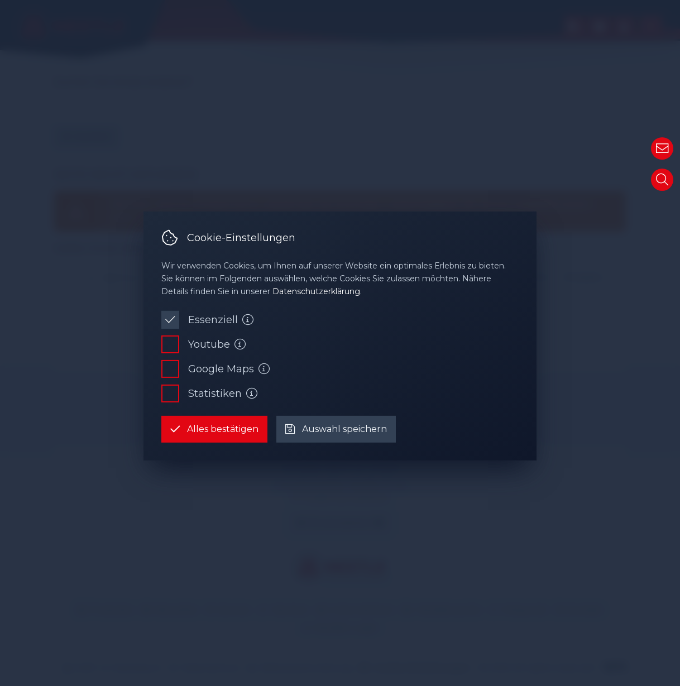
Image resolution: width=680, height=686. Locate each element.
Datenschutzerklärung (316, 291)
